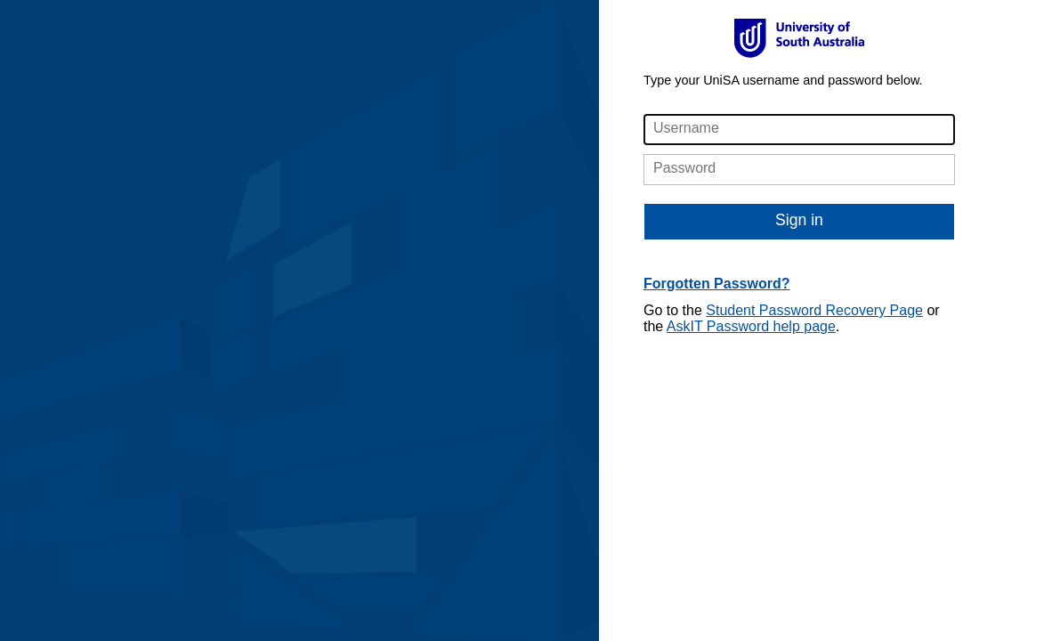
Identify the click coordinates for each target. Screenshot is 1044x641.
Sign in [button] (799, 220)
